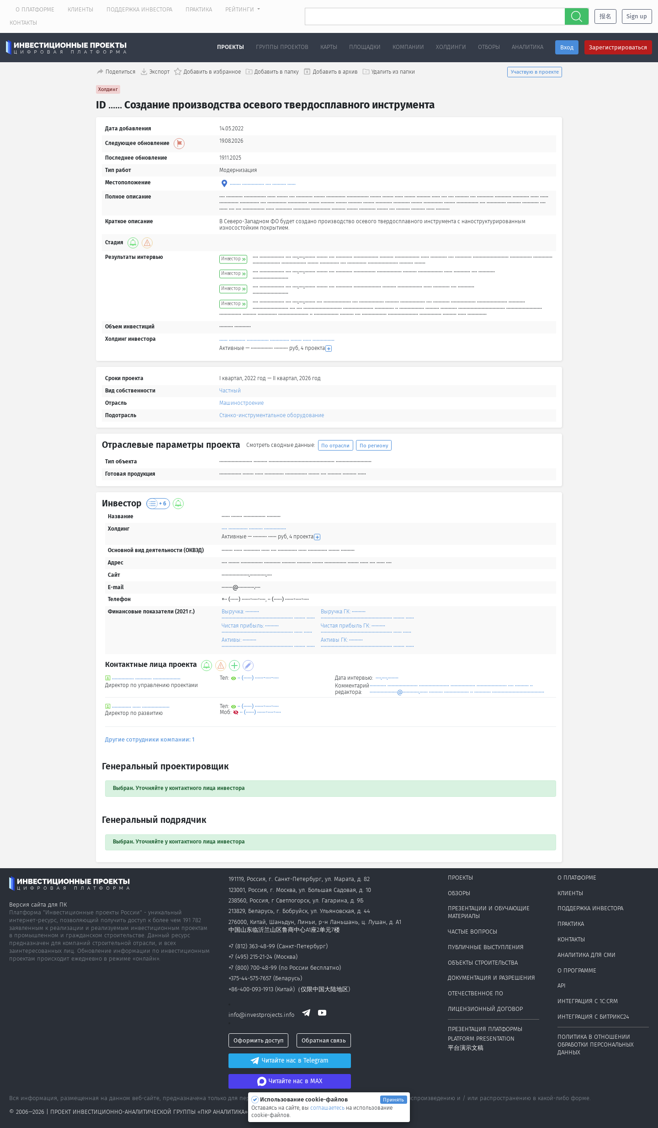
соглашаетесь (328, 1108)
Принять (393, 1099)
